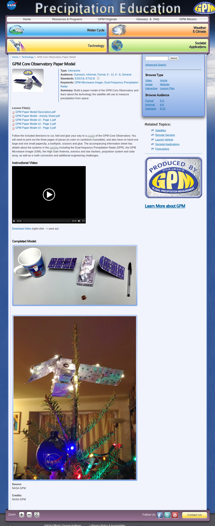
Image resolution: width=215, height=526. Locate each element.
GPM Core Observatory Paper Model (56, 57)
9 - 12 (110, 74)
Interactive (74, 70)
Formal (101, 74)
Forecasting (162, 148)
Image (149, 84)
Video (148, 80)
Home (27, 19)
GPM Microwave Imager (89, 82)
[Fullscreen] (83, 221)
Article (163, 80)
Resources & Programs (67, 19)
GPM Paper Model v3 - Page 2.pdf (35, 123)
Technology (28, 57)
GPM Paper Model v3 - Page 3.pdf (35, 127)
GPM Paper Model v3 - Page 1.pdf (35, 119)
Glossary (142, 19)
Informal (91, 74)
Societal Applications (167, 144)
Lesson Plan (167, 88)
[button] (49, 195)
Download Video (21, 228)
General (126, 74)
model (91, 135)
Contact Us (194, 515)
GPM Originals (107, 19)
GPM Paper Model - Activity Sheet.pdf (37, 116)
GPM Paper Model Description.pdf (35, 112)
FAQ (156, 19)
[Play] (14, 221)
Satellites (160, 130)
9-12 (162, 108)
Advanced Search (155, 64)
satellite (54, 147)
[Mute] (79, 221)
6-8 (162, 104)
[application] (49, 194)
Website (164, 84)
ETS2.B (90, 78)
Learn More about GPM (165, 206)
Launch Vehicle (164, 139)
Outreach (79, 74)
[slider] (47, 221)
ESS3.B (79, 78)
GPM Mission (188, 19)
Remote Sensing (165, 135)
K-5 (162, 100)
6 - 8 (118, 74)
